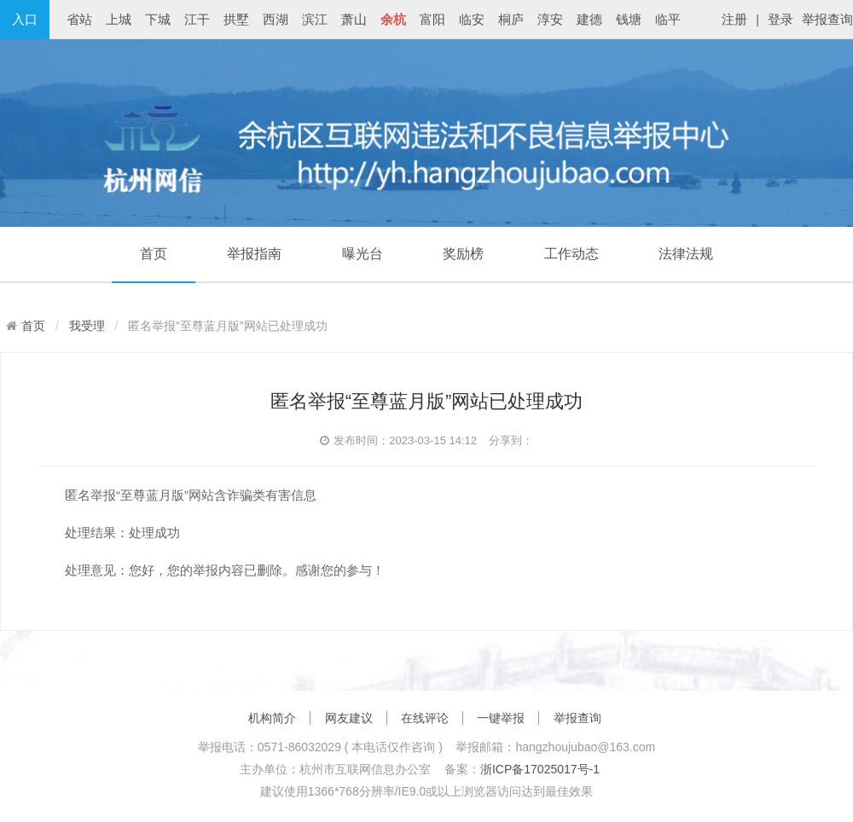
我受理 (87, 326)
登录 (780, 19)
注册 (734, 19)
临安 (472, 19)
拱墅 (236, 19)
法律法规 (686, 253)
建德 (589, 19)
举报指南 (254, 253)
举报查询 (827, 19)
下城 (158, 19)
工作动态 (571, 253)
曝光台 (362, 253)
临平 (668, 19)
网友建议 (349, 718)
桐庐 (511, 19)
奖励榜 (463, 253)
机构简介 (272, 718)
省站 (79, 19)
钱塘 (628, 19)
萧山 (354, 19)
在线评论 (425, 718)
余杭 (393, 19)
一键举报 (501, 718)
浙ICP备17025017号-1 (540, 769)
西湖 (275, 19)
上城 (118, 19)
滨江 (315, 19)
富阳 (432, 19)
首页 (153, 253)
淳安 (550, 19)
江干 (197, 19)
